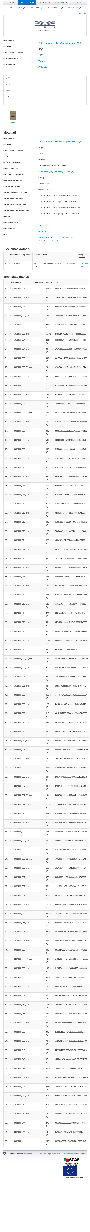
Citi (7, 102)
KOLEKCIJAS (36, 7)
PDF (7, 96)
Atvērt (13, 122)
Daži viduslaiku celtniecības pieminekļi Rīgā (59, 43)
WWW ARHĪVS (17, 7)
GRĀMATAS (43, 2)
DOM (12, 2)
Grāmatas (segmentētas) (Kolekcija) (56, 171)
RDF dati (42, 240)
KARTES (76, 2)
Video (8, 90)
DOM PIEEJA (27, 2)
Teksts (41, 61)
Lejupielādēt (83, 264)
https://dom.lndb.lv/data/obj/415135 (55, 237)
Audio (8, 84)
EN (85, 13)
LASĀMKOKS (74, 7)
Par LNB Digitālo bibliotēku (50, 1154)
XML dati (53, 240)
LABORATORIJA (54, 7)
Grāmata (42, 67)
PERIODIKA (60, 2)
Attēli (8, 78)
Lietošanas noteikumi (71, 1154)
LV (80, 13)
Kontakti (83, 1154)
